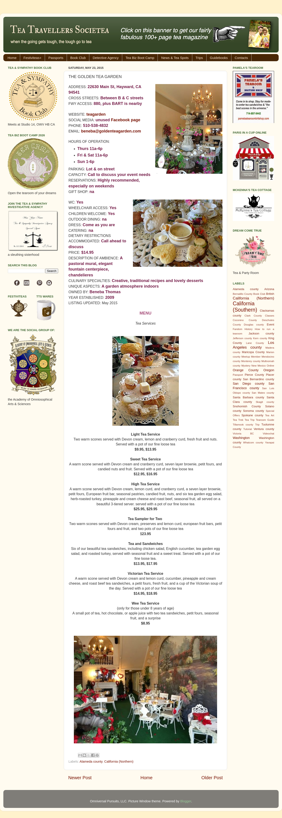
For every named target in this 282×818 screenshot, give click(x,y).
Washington (241, 438)
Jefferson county (242, 338)
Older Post (212, 777)
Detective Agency (106, 58)
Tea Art (269, 415)
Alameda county (91, 761)
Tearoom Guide (265, 420)
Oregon (268, 370)
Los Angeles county (253, 344)
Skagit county (265, 402)
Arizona (269, 289)
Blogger (185, 801)
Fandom (237, 329)
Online (270, 365)
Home (12, 58)
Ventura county (264, 429)
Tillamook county (243, 424)
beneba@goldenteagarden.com (111, 131)
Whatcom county (253, 442)
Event (270, 324)
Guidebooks (219, 58)
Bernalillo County (242, 294)
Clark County (253, 315)
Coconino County (245, 320)
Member (256, 356)
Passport (238, 374)
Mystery (245, 365)
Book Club (78, 58)
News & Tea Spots (174, 58)
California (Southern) (245, 307)
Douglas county (254, 324)
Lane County (255, 343)
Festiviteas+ (32, 58)
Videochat (268, 433)
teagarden (96, 114)
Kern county (260, 338)
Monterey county (251, 361)
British (270, 293)
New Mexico (258, 365)
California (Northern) (118, 761)
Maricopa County (253, 352)
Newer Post (80, 777)
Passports (55, 58)
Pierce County (254, 374)
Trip (257, 424)
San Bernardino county (258, 379)
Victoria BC (243, 433)
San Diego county (248, 383)
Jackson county (261, 333)
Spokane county (252, 415)
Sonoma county (253, 410)
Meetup (245, 356)
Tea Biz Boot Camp (140, 58)
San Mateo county (263, 392)
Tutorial (247, 429)
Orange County (245, 370)
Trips (199, 58)
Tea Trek (238, 420)
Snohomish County (247, 406)
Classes (269, 315)
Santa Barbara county (248, 397)
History (249, 329)
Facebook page (125, 120)
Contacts (241, 58)
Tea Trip (249, 420)
